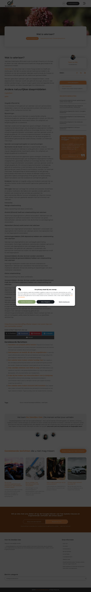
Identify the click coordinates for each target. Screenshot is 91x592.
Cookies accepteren (27, 302)
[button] (72, 289)
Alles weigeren (45, 302)
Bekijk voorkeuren (64, 302)
